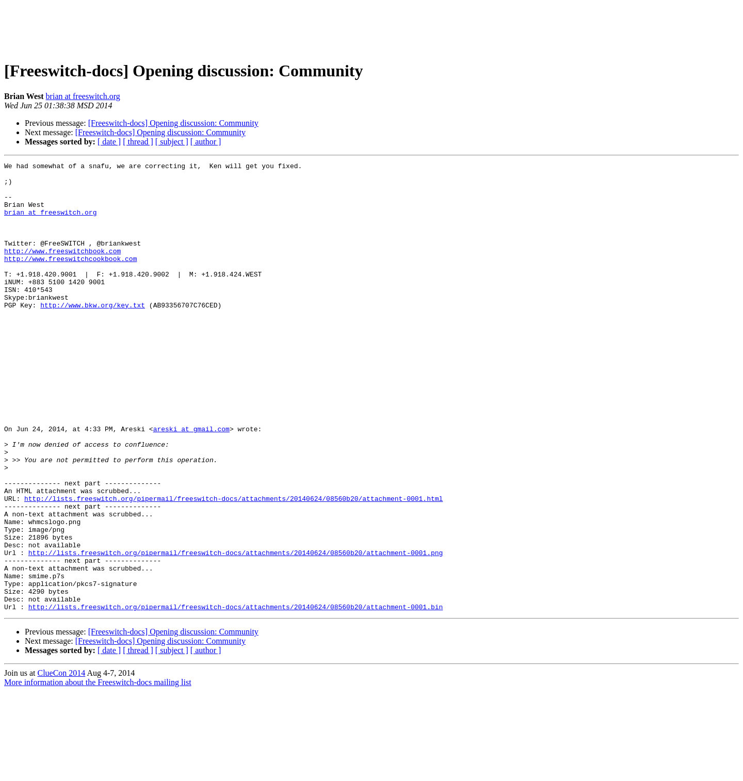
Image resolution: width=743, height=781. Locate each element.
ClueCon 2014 (61, 762)
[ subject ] (171, 141)
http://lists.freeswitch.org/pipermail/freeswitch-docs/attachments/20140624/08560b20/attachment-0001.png (235, 631)
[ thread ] (138, 141)
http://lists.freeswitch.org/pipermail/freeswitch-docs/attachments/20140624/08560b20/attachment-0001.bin (235, 696)
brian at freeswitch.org (83, 96)
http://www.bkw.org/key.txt (92, 334)
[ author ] (205, 141)
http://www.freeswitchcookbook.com (70, 278)
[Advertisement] (371, 27)
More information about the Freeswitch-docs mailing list (97, 772)
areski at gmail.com (191, 482)
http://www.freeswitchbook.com (62, 269)
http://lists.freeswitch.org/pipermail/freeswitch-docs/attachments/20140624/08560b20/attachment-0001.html (233, 566)
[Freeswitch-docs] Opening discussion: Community (173, 123)
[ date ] (109, 141)
